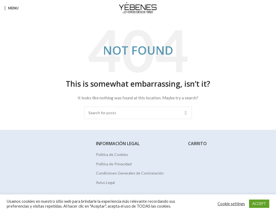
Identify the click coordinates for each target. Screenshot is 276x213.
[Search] (138, 113)
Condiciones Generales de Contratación (130, 173)
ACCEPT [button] (259, 203)
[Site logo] (138, 7)
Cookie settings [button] (231, 203)
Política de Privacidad (114, 164)
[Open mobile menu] (11, 8)
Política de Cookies (112, 154)
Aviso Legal (105, 182)
